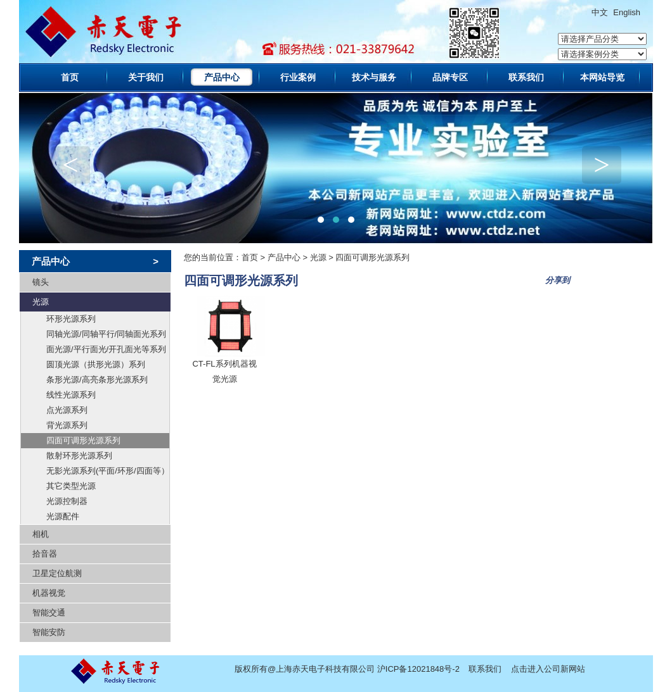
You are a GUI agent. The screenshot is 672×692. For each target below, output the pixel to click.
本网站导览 (602, 77)
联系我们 (526, 77)
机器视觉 (48, 593)
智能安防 (48, 632)
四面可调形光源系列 (83, 440)
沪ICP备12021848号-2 (418, 669)
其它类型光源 (71, 486)
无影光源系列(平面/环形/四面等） (107, 470)
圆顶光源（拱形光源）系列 (95, 364)
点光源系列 (66, 410)
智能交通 (48, 612)
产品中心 (222, 77)
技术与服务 (374, 77)
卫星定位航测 (57, 573)
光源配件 (62, 516)
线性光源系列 (71, 394)
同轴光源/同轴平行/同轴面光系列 (106, 334)
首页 (70, 77)
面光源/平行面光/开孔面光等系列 (106, 349)
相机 (40, 534)
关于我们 (146, 77)
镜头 (40, 282)
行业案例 (298, 77)
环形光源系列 (71, 319)
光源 (40, 301)
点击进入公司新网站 (548, 669)
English (626, 12)
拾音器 (44, 553)
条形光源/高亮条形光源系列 (97, 379)
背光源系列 (66, 425)
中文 (599, 12)
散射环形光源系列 (79, 455)
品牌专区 (450, 77)
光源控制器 (66, 501)
